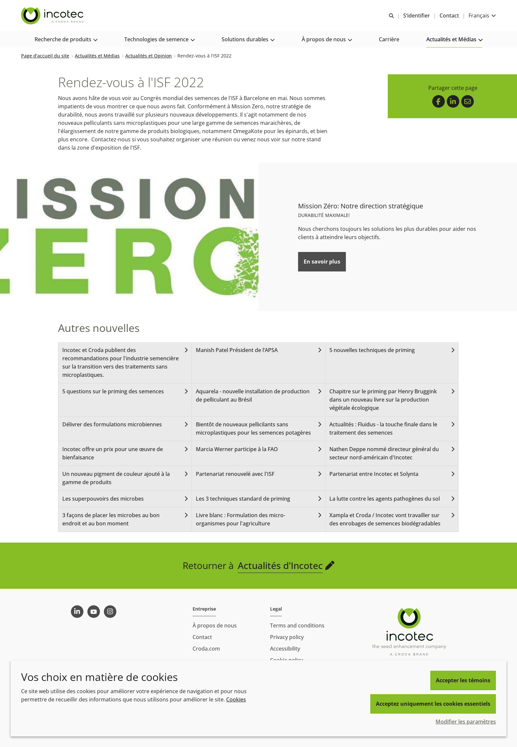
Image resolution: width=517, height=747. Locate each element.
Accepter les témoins (463, 680)
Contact (202, 637)
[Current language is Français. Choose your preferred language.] (482, 16)
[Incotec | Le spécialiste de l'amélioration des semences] (53, 15)
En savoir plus (322, 262)
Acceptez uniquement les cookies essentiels (433, 703)
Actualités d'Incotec (280, 566)
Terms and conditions (297, 625)
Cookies (236, 699)
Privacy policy (287, 637)
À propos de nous (215, 625)
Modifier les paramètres (466, 721)
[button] (66, 40)
